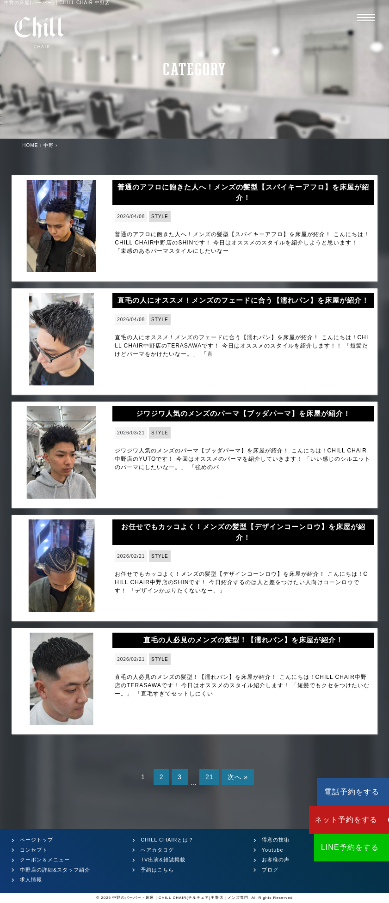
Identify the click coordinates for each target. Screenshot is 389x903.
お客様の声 (276, 859)
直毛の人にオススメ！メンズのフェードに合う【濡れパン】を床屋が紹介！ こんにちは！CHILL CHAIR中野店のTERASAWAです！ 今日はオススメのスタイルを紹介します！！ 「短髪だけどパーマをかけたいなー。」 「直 (241, 345)
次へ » (238, 777)
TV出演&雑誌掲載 (163, 859)
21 (209, 777)
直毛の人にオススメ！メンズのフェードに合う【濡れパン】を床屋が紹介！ (243, 300)
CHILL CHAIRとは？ (167, 839)
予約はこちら (157, 869)
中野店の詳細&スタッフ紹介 (55, 869)
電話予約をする (333, 792)
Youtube (273, 850)
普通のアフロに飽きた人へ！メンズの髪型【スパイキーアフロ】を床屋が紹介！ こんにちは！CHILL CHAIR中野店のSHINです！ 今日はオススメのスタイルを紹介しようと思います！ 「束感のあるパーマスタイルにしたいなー (242, 242)
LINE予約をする (333, 847)
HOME (30, 145)
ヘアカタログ (157, 850)
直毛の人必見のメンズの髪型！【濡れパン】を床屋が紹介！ (243, 640)
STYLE (159, 216)
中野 (48, 145)
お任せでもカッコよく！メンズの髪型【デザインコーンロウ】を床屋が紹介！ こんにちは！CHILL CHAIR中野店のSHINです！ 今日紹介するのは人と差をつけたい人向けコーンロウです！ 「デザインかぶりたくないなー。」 (241, 582)
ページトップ (36, 839)
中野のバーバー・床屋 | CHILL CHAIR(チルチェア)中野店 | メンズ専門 (180, 898)
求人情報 (31, 879)
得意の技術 (276, 839)
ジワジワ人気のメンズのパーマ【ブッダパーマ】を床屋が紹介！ (243, 413)
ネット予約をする (334, 820)
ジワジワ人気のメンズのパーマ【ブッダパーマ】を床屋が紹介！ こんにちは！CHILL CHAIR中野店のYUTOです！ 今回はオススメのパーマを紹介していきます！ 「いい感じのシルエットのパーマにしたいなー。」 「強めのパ (242, 458)
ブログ (270, 869)
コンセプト (34, 850)
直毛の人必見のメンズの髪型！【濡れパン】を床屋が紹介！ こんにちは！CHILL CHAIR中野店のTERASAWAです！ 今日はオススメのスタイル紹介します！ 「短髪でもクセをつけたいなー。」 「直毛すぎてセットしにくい (242, 685)
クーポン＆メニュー (45, 859)
